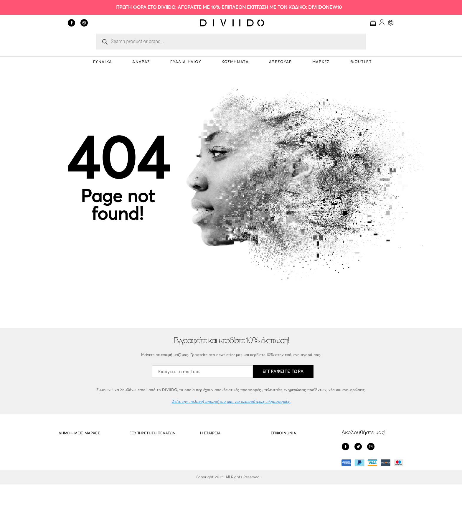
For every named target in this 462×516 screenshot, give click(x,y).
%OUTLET (361, 62)
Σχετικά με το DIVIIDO (219, 449)
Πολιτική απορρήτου (218, 460)
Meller (64, 460)
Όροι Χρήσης (211, 483)
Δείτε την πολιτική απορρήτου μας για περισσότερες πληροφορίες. (231, 402)
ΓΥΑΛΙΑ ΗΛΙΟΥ (185, 62)
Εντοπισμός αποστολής (149, 483)
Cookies (136, 460)
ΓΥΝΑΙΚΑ (102, 62)
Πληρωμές (209, 472)
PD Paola (67, 449)
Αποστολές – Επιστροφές (151, 449)
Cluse (63, 472)
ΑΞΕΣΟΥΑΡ (280, 62)
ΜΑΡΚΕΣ (321, 62)
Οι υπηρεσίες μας (144, 472)
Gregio (64, 483)
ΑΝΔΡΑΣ (141, 62)
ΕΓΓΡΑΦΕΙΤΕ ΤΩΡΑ (283, 372)
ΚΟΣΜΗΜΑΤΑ (235, 62)
